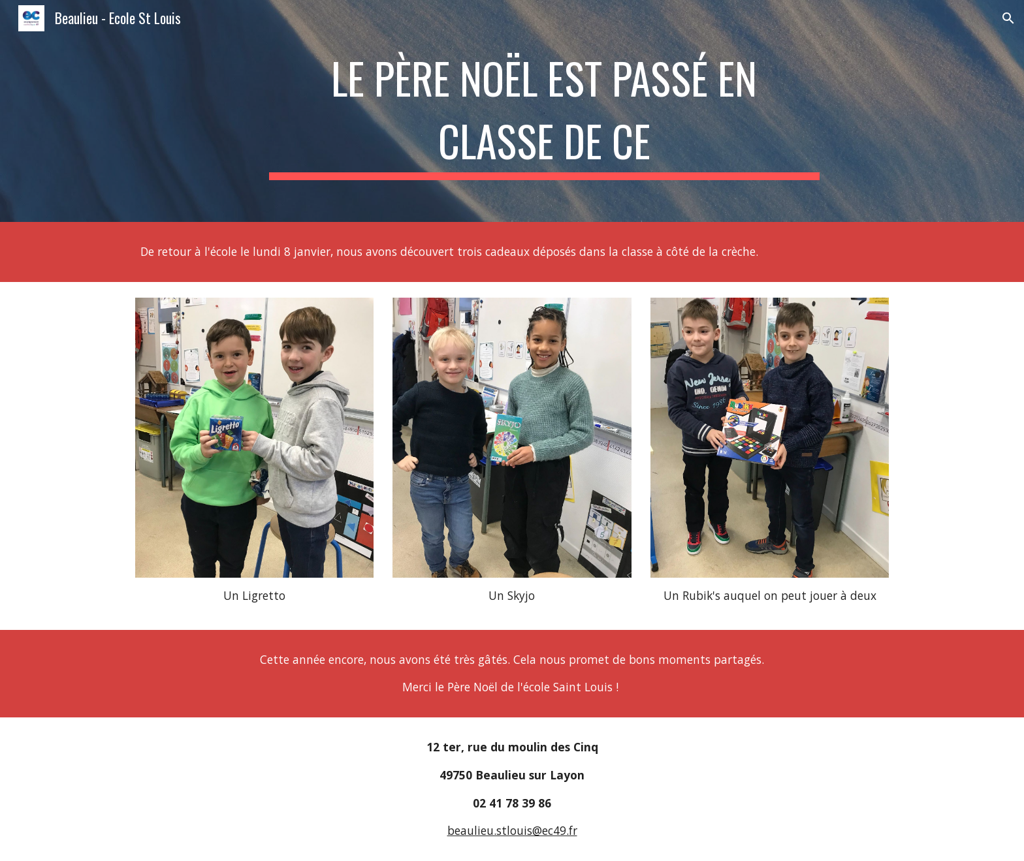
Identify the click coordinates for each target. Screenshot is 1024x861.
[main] (544, 111)
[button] (1008, 18)
